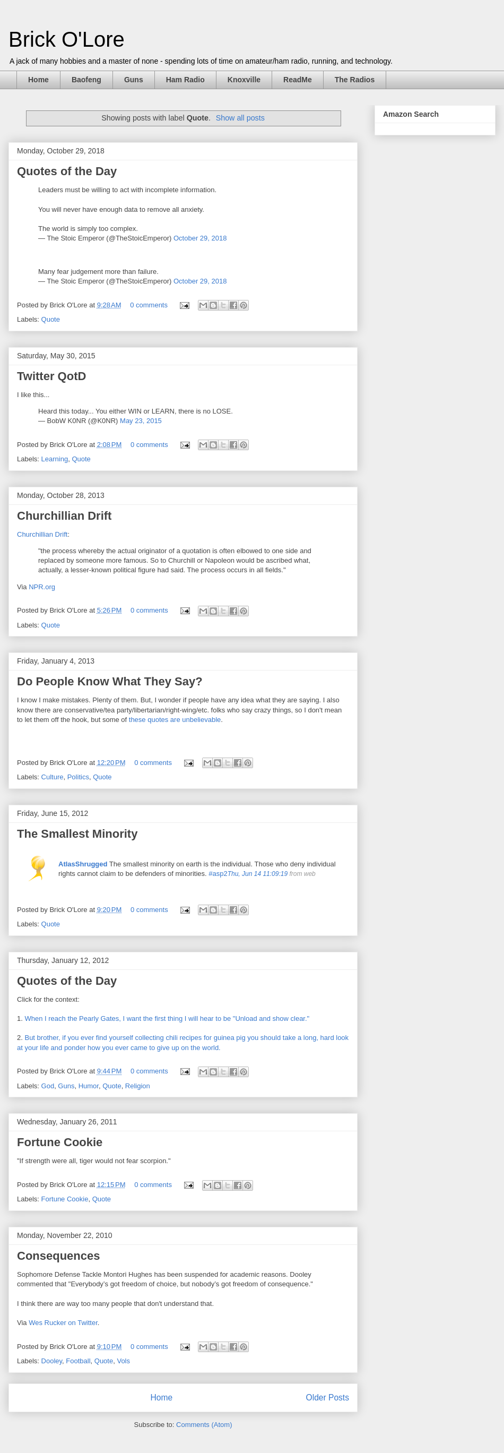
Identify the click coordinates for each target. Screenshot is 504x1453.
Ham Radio (185, 79)
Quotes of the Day (67, 171)
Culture (52, 777)
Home (38, 79)
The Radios (355, 79)
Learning (54, 459)
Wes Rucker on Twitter (63, 1323)
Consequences (58, 1255)
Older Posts (327, 1397)
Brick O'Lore (66, 39)
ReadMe (297, 79)
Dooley (52, 1361)
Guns (133, 79)
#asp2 (217, 874)
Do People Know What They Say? (110, 681)
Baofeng (86, 79)
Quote (50, 319)
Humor (89, 1086)
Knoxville (244, 79)
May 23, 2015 (141, 421)
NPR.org (42, 587)
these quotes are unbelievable (175, 720)
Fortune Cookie (59, 1142)
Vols (123, 1361)
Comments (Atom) (204, 1425)
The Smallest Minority (77, 833)
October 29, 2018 (200, 238)
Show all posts (240, 118)
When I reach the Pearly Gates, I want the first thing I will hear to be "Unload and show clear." (167, 1018)
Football (78, 1361)
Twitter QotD (51, 376)
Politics (78, 777)
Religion (137, 1086)
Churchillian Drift (64, 515)
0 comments (149, 305)
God (48, 1086)
